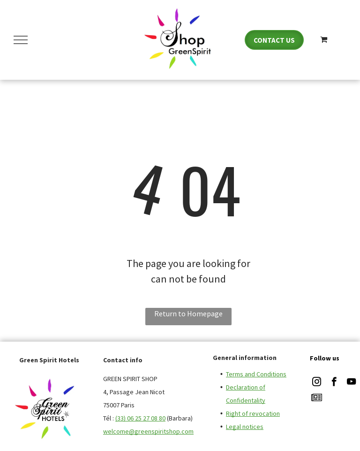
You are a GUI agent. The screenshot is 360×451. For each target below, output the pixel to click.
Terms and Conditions (256, 374)
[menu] (20, 40)
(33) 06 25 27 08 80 (140, 418)
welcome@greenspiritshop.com (148, 431)
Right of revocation (253, 413)
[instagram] (316, 383)
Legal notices (244, 426)
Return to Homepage (188, 313)
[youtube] (351, 383)
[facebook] (334, 383)
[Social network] (316, 399)
